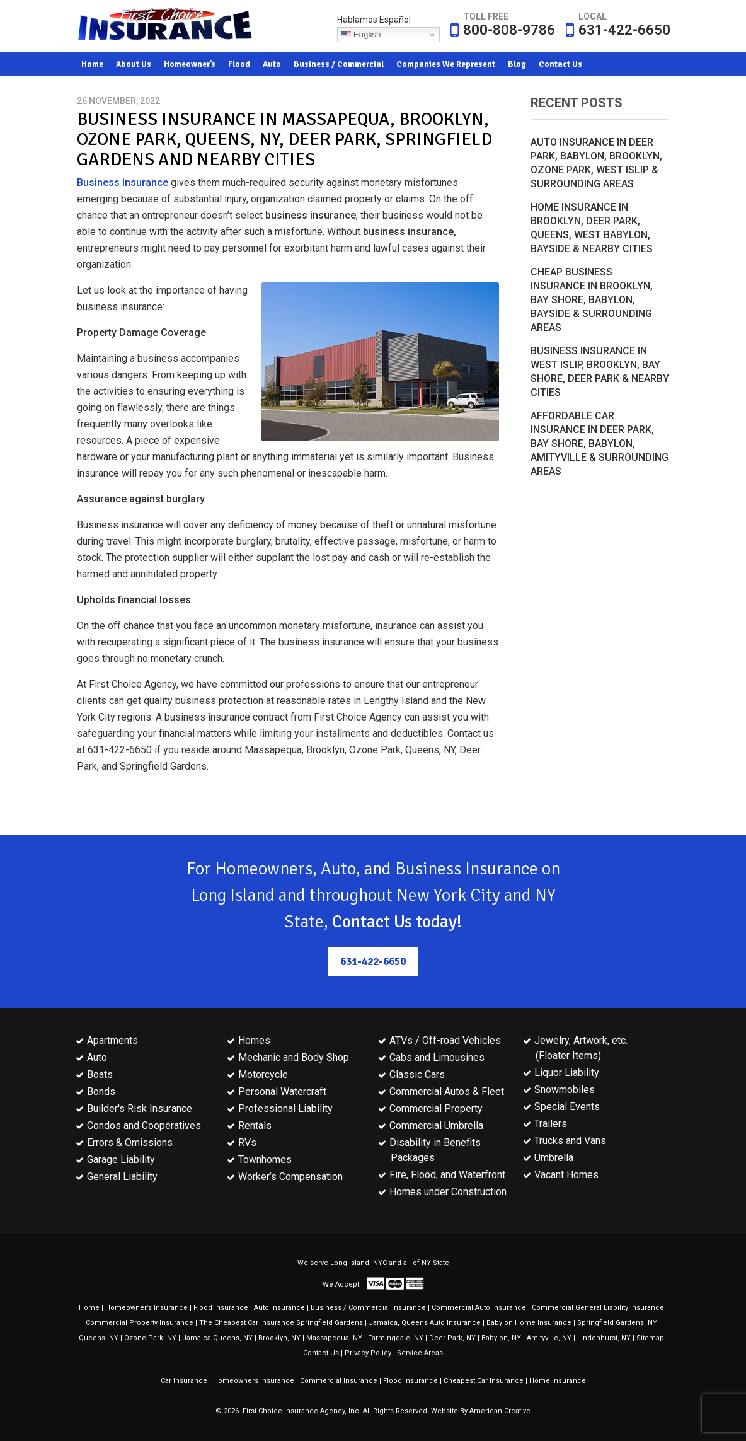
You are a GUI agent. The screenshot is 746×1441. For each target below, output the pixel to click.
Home (89, 1308)
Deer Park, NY (452, 1338)
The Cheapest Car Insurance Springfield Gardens (281, 1323)
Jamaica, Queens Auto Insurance (425, 1323)
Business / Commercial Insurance (368, 1308)
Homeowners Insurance (253, 1381)
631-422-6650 (624, 30)
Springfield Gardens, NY (617, 1323)
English (361, 35)
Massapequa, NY (334, 1338)
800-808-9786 (509, 30)
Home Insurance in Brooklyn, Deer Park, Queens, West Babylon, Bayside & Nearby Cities (592, 228)
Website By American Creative (481, 1411)
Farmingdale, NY (395, 1338)
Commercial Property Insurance (139, 1323)
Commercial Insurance (338, 1381)
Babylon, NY (501, 1338)
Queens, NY (98, 1338)
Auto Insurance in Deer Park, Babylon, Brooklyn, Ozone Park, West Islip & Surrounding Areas (596, 163)
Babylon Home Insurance (528, 1323)
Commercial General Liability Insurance (598, 1308)
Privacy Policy (368, 1353)
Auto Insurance (279, 1308)
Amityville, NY (549, 1338)
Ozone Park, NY (150, 1338)
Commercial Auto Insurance (479, 1308)
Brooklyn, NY (279, 1338)
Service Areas (420, 1353)
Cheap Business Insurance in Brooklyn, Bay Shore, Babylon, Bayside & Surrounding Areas (592, 299)
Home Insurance (557, 1381)
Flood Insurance (220, 1308)
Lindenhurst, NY (604, 1338)
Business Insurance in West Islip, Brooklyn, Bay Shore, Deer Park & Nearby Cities (600, 371)
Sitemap (650, 1338)
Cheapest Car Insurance (484, 1381)
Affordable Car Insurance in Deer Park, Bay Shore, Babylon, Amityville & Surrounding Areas (600, 443)
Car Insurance (184, 1381)
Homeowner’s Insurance (146, 1308)
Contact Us (321, 1353)
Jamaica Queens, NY (217, 1338)
